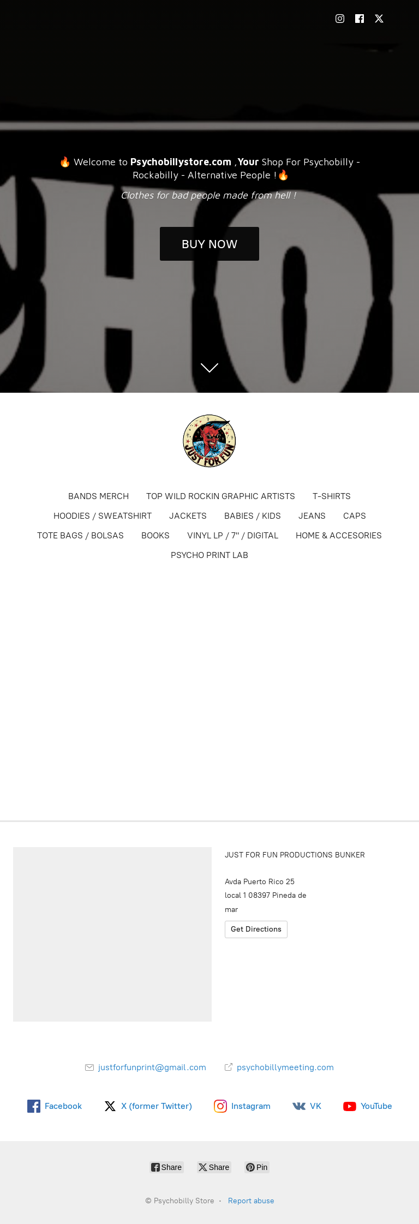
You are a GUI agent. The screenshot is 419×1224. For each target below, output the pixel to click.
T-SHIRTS (332, 496)
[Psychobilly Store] (209, 440)
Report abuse (251, 1200)
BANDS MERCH (98, 496)
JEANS (312, 516)
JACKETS (188, 516)
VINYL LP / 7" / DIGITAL (232, 535)
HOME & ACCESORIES (339, 535)
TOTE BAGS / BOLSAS (80, 535)
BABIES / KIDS (252, 516)
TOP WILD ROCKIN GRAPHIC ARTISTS (220, 496)
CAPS (354, 516)
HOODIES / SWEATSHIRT (102, 516)
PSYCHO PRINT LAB (209, 555)
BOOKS (155, 535)
